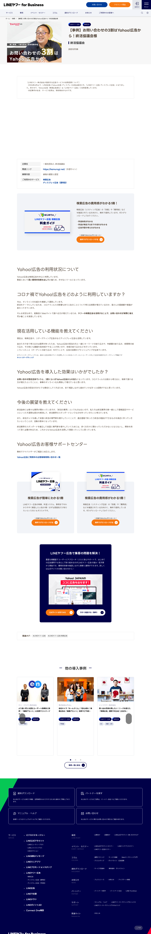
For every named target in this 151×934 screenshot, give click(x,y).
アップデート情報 (124, 853)
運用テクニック (99, 830)
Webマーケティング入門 (129, 830)
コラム (54, 12)
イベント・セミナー (37, 12)
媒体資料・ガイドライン (117, 842)
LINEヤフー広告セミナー (102, 822)
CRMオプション (33, 824)
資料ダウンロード (71, 12)
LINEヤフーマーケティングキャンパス (123, 875)
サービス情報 (113, 830)
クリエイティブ (99, 834)
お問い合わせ (97, 4)
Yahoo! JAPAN (25, 920)
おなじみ (97, 886)
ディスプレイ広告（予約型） (37, 856)
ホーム (8, 18)
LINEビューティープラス (35, 818)
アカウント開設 (120, 4)
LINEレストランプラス (35, 821)
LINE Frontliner (131, 864)
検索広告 (47, 179)
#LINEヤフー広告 (39, 636)
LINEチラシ (31, 872)
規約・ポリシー (13, 920)
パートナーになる (116, 864)
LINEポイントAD (34, 878)
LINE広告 (30, 861)
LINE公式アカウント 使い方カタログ (126, 808)
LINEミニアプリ (33, 835)
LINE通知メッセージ (35, 829)
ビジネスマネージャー (35, 808)
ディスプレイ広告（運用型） (55, 182)
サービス (9, 12)
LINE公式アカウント (35, 814)
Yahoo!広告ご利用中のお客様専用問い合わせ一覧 (38, 457)
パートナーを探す (100, 864)
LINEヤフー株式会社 (39, 920)
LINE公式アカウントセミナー (103, 819)
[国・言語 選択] (147, 12)
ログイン (137, 7)
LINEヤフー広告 (33, 846)
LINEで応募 (31, 867)
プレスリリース (99, 853)
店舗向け (107, 808)
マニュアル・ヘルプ (100, 875)
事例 (21, 12)
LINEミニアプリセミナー (126, 819)
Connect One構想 (35, 883)
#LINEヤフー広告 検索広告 (57, 636)
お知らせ (88, 12)
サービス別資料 (99, 842)
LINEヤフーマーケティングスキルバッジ (107, 879)
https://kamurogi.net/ (54, 169)
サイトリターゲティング (25, 357)
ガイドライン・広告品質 (116, 834)
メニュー (146, 4)
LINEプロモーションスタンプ (39, 840)
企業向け (97, 808)
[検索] (142, 12)
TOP (139, 901)
